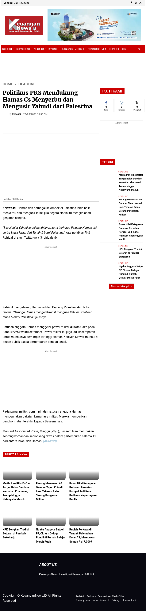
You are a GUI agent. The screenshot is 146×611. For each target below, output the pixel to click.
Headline (26, 84)
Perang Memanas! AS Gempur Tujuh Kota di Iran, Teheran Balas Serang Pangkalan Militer (50, 491)
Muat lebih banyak (121, 271)
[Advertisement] (51, 275)
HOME (8, 84)
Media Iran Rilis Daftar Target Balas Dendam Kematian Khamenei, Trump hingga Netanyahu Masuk (17, 491)
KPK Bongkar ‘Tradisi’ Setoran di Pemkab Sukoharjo (16, 532)
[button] (139, 49)
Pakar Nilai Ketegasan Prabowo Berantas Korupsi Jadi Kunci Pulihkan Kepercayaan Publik (83, 491)
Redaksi (16, 114)
